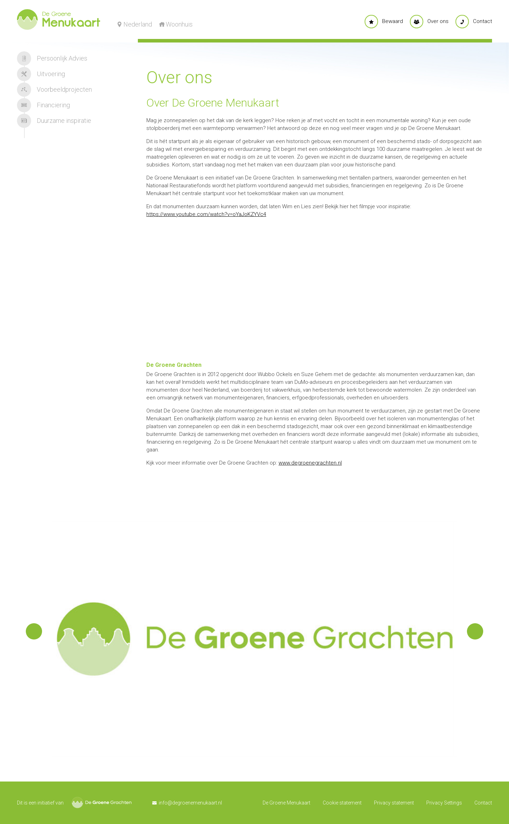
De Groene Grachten (101, 802)
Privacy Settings (444, 803)
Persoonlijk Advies (52, 58)
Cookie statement (342, 803)
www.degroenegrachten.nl (310, 463)
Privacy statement (394, 803)
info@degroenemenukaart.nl (190, 803)
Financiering (43, 105)
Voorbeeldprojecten (54, 90)
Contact (483, 803)
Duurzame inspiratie (54, 121)
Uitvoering (41, 74)
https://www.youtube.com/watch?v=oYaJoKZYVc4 (206, 214)
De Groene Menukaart (286, 803)
